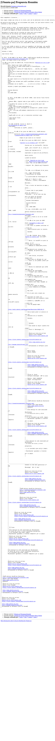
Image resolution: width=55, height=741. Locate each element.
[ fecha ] (21, 13)
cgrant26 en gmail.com (36, 264)
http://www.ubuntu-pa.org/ (37, 407)
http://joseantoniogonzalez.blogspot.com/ (15, 67)
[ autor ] (35, 13)
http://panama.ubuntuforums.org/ (18, 410)
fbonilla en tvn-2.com (42, 72)
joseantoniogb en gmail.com (23, 159)
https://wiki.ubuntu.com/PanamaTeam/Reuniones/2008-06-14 (26, 368)
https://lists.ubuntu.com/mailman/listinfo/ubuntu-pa (24, 404)
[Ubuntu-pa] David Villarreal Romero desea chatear (28, 12)
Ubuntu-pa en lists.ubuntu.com (38, 399)
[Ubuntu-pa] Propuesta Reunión (22, 10)
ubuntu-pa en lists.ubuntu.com (38, 190)
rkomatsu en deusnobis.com (18, 6)
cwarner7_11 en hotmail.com (28, 168)
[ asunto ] (30, 13)
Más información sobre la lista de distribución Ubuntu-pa (16, 739)
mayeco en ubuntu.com (32, 281)
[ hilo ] (25, 13)
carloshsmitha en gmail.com (17, 147)
